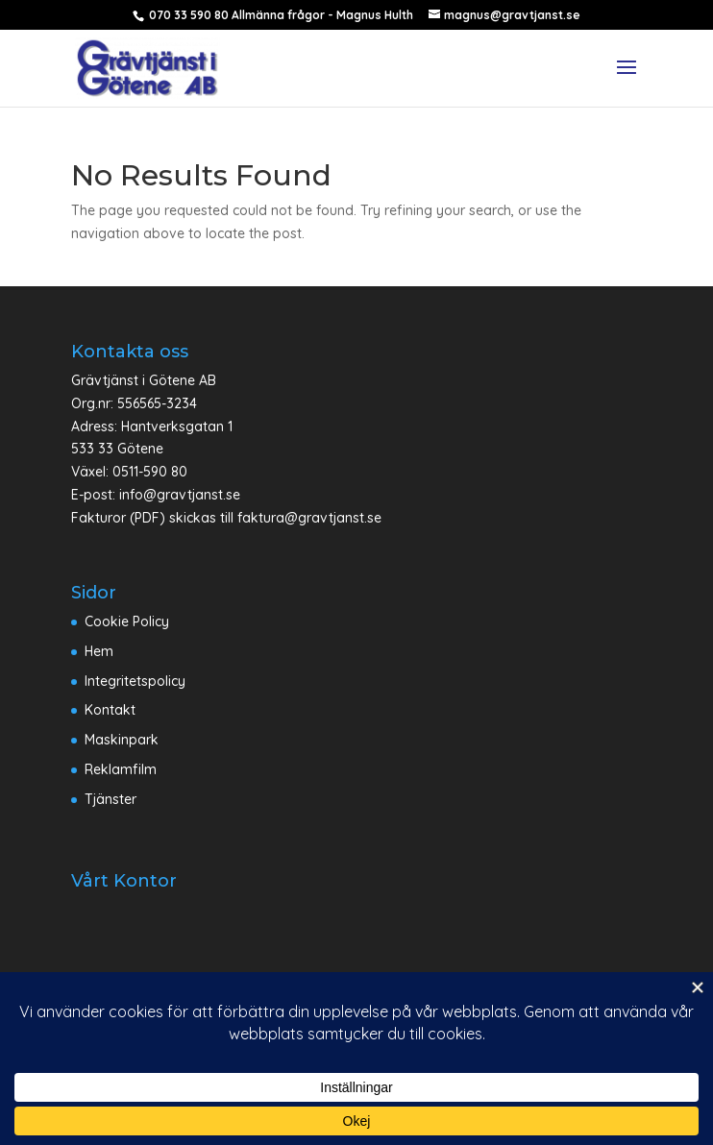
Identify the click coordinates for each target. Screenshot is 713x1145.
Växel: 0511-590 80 (129, 471)
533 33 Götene (117, 448)
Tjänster (110, 799)
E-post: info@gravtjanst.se (155, 494)
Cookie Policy (127, 621)
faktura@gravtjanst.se (309, 517)
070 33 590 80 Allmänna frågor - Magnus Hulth (279, 15)
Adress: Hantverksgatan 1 (152, 426)
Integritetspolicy (135, 681)
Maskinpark (122, 739)
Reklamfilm (121, 769)
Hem (99, 651)
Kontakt (110, 710)
